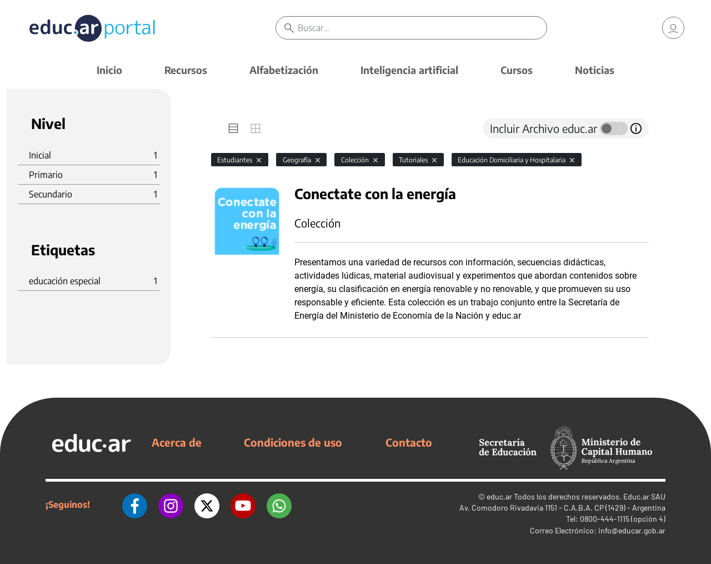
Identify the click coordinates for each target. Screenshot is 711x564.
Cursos (516, 69)
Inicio (109, 69)
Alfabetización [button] (283, 69)
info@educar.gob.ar (631, 530)
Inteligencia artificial (409, 69)
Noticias (594, 69)
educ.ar (499, 496)
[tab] (233, 128)
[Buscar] (422, 28)
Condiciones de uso (293, 442)
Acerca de (177, 442)
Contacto (408, 442)
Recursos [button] (185, 69)
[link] (673, 28)
